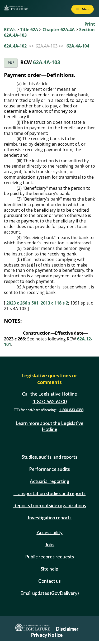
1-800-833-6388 (71, 410)
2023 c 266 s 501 (22, 303)
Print (89, 24)
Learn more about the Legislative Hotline (49, 426)
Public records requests (49, 556)
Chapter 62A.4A (59, 29)
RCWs (10, 29)
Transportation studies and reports (49, 493)
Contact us (49, 581)
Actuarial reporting (49, 481)
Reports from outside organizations (49, 505)
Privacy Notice (47, 635)
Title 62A (29, 29)
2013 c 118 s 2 (54, 303)
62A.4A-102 (15, 46)
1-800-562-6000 (50, 402)
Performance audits (49, 469)
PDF (11, 62)
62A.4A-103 (46, 62)
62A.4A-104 (78, 46)
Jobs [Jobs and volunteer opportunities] (49, 544)
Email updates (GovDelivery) (49, 593)
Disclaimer (67, 629)
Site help (49, 569)
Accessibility (50, 532)
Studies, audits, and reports (49, 457)
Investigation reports (50, 517)
